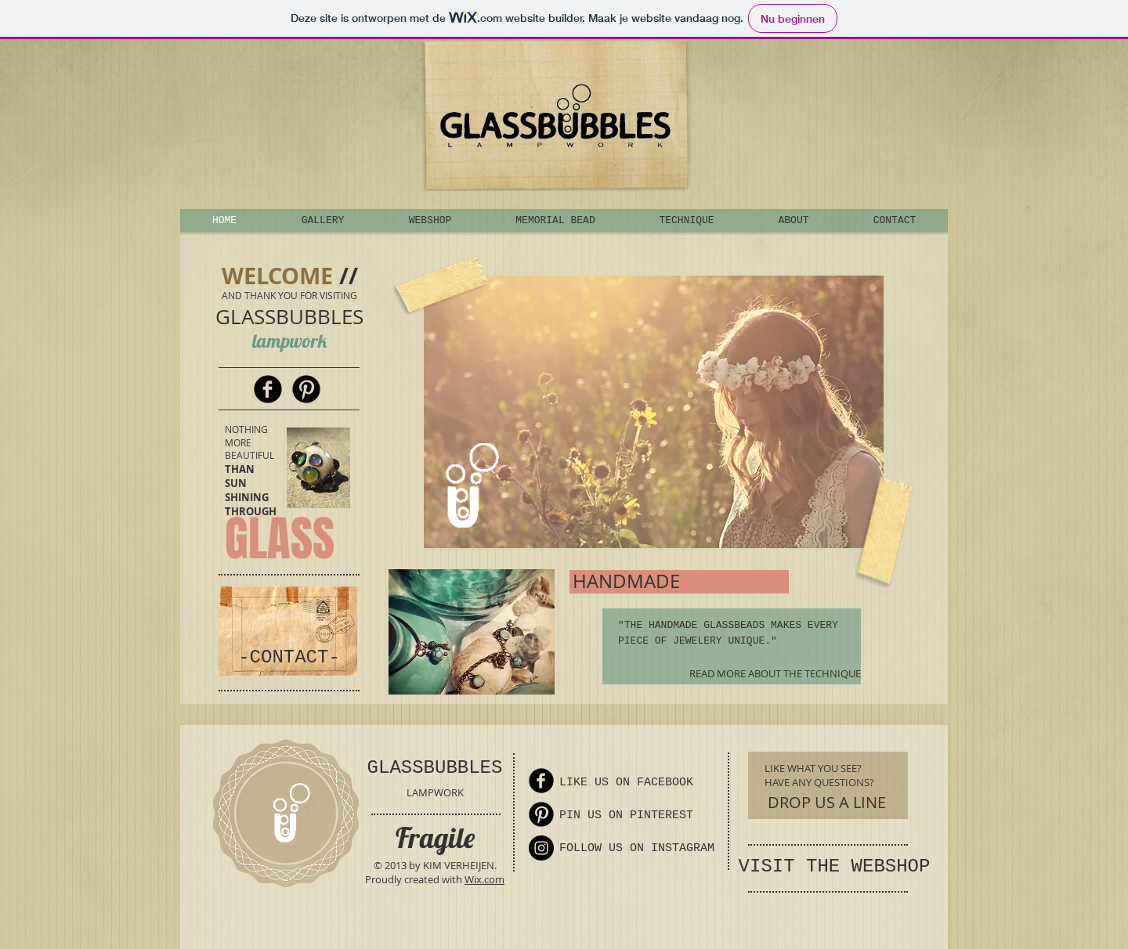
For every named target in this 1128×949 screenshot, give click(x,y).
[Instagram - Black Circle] (541, 848)
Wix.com (484, 879)
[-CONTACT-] (289, 657)
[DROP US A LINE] (826, 803)
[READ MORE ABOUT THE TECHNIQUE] (767, 674)
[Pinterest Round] (306, 389)
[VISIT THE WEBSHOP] (834, 866)
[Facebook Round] (268, 389)
